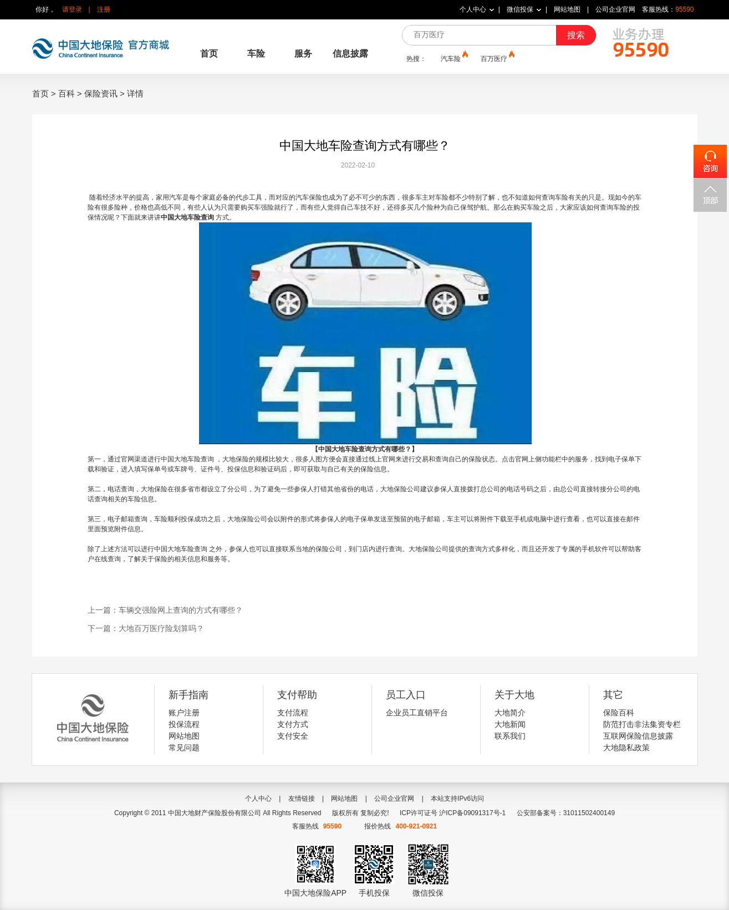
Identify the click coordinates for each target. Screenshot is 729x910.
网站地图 (567, 9)
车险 (256, 53)
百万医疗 (497, 58)
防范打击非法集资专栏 (642, 724)
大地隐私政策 (626, 747)
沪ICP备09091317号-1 (472, 813)
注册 (103, 9)
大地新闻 (510, 724)
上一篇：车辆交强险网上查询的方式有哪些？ (165, 610)
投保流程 (184, 724)
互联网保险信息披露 (638, 735)
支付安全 (292, 735)
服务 (303, 53)
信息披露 (350, 53)
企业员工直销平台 (417, 712)
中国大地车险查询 (188, 217)
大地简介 (510, 712)
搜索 (576, 35)
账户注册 (184, 712)
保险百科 (618, 712)
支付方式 (292, 724)
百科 (66, 93)
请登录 (72, 9)
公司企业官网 (615, 9)
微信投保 (520, 9)
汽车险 (453, 58)
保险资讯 (101, 93)
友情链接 (301, 798)
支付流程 (292, 712)
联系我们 (510, 735)
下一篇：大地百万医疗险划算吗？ (146, 628)
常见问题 (184, 747)
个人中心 (473, 9)
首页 (209, 53)
